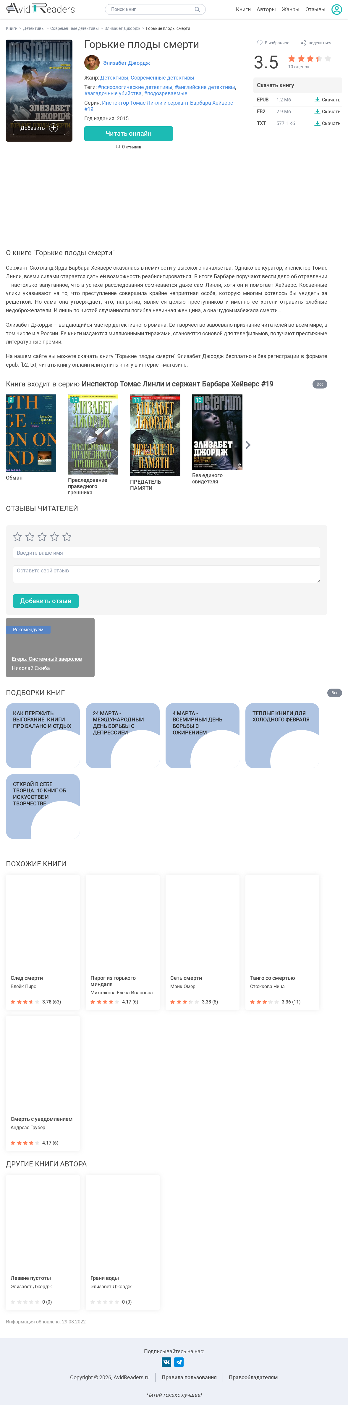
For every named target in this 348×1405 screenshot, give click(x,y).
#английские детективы (205, 87)
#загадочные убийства (113, 93)
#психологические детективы (135, 87)
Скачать (331, 99)
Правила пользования (189, 1377)
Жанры (291, 9)
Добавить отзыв (46, 601)
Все (320, 384)
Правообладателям (253, 1377)
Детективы (114, 78)
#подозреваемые (165, 93)
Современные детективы (162, 78)
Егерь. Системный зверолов (47, 659)
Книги (243, 9)
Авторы (266, 9)
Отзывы (315, 9)
